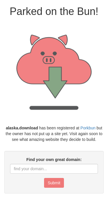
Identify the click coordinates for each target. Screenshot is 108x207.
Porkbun (87, 128)
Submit (54, 183)
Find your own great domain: (54, 159)
